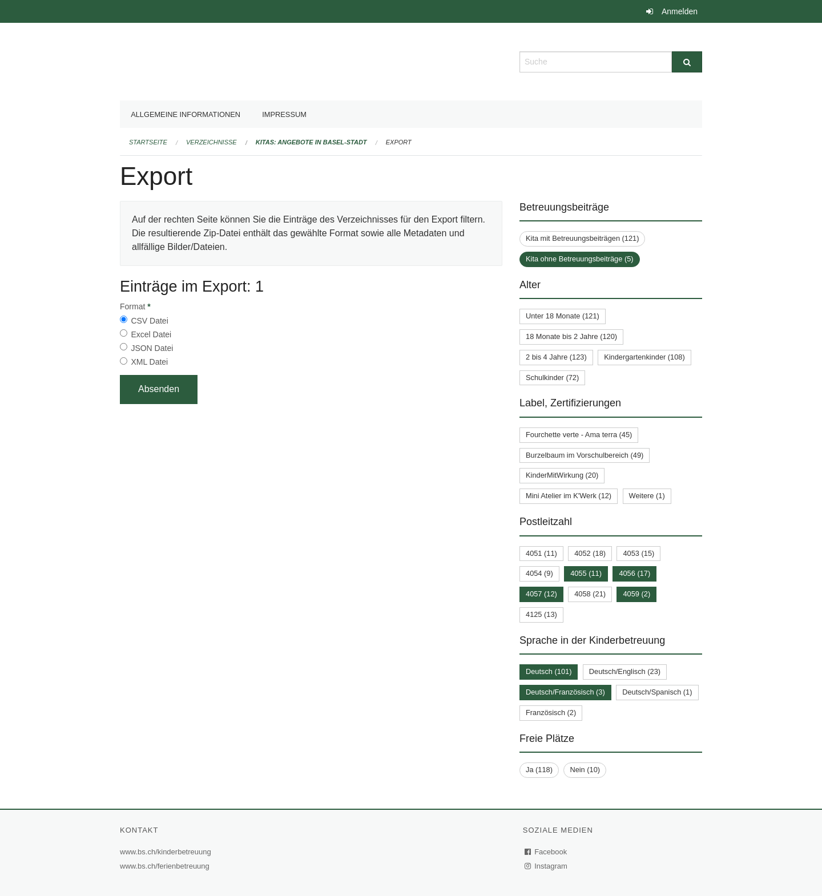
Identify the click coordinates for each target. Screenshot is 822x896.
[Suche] (687, 61)
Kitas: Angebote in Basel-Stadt (311, 142)
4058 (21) (590, 594)
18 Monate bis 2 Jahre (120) (571, 336)
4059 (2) (636, 594)
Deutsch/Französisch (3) (565, 692)
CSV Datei (149, 320)
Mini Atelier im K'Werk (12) (568, 495)
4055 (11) (586, 573)
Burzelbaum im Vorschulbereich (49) (584, 455)
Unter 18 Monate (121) (562, 316)
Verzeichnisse (211, 142)
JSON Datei (152, 348)
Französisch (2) (551, 712)
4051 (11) (541, 553)
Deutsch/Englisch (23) (624, 671)
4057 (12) (541, 594)
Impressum (284, 114)
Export (399, 142)
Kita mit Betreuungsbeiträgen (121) (582, 238)
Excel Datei (151, 334)
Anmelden (680, 11)
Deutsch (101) (548, 671)
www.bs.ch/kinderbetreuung (167, 851)
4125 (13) (541, 614)
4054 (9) (539, 573)
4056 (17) (634, 573)
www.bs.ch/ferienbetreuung (166, 866)
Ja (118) (539, 769)
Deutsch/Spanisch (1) (657, 692)
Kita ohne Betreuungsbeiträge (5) (580, 259)
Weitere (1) (647, 495)
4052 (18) (590, 553)
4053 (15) (638, 553)
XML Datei (149, 361)
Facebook (546, 851)
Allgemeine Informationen (185, 114)
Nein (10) (585, 769)
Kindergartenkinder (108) (644, 357)
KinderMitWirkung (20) (562, 475)
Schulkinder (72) (552, 377)
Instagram (546, 866)
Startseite (148, 142)
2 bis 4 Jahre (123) (556, 357)
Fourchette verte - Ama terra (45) (579, 434)
